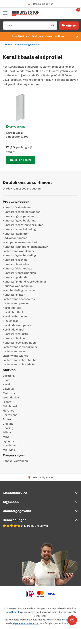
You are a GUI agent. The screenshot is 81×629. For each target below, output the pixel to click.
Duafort (8, 380)
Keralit (7, 384)
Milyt (6, 436)
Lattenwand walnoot (16, 355)
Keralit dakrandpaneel (17, 325)
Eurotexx (9, 375)
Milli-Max (9, 449)
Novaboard (10, 445)
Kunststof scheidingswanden (21, 211)
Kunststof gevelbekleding (19, 255)
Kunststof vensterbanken (19, 273)
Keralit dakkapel (13, 329)
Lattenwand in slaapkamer (20, 347)
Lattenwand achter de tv (19, 364)
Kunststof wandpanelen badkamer (25, 246)
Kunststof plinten (14, 294)
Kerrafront (10, 415)
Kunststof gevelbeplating (19, 220)
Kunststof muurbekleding (19, 229)
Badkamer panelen (15, 238)
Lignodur (8, 441)
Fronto (7, 402)
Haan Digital (12, 612)
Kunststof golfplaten (16, 233)
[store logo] (25, 13)
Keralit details (12, 307)
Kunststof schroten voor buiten (23, 225)
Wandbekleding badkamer (20, 290)
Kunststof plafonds (15, 277)
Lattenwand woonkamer (18, 251)
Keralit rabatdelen (15, 316)
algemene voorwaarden (26, 623)
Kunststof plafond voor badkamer (24, 281)
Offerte (69, 25)
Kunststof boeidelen (16, 264)
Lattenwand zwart (14, 351)
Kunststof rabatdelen (17, 207)
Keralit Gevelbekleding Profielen (22, 44)
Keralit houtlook (13, 312)
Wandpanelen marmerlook (20, 242)
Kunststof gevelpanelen (18, 216)
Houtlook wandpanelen (18, 286)
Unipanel (8, 423)
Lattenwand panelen (16, 303)
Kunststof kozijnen (15, 259)
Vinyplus (8, 388)
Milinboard (10, 406)
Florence (8, 410)
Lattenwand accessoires (19, 299)
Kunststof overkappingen (19, 342)
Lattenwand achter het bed (20, 360)
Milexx (7, 432)
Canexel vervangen (15, 461)
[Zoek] (53, 25)
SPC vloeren (11, 320)
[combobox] (30, 25)
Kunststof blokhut (14, 338)
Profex (7, 419)
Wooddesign (11, 397)
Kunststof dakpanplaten (18, 268)
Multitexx (9, 393)
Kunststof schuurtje (16, 334)
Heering (8, 428)
